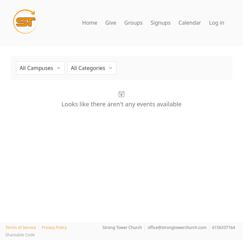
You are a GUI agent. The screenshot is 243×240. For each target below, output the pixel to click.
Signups (160, 22)
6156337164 (223, 227)
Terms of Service (20, 227)
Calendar (189, 22)
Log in (216, 22)
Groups (133, 22)
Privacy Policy (54, 227)
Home (90, 22)
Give (110, 22)
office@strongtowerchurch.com (176, 227)
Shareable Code (20, 235)
